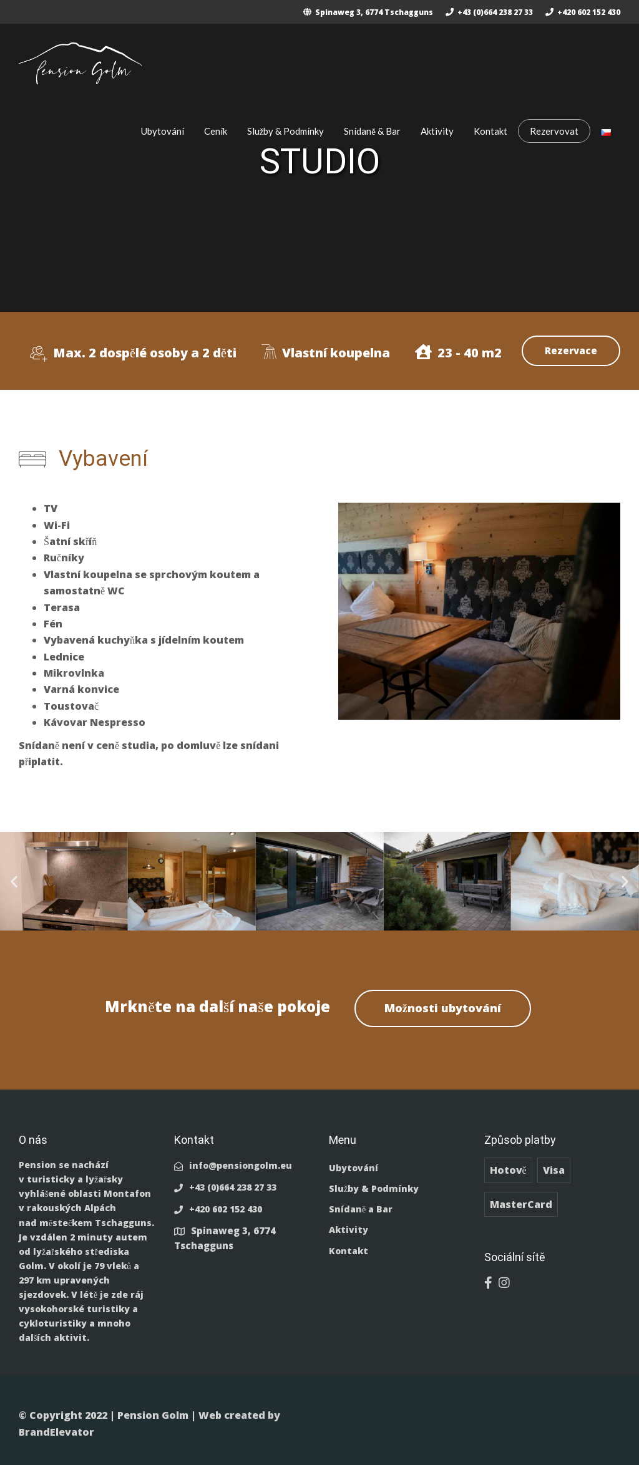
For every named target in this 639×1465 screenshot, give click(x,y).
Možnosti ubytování (442, 1007)
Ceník (215, 131)
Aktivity (437, 131)
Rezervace (571, 350)
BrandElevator (56, 1432)
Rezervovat (554, 131)
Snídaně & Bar (372, 131)
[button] (14, 881)
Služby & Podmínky (285, 131)
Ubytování (162, 131)
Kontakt (490, 131)
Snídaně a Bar (361, 1209)
